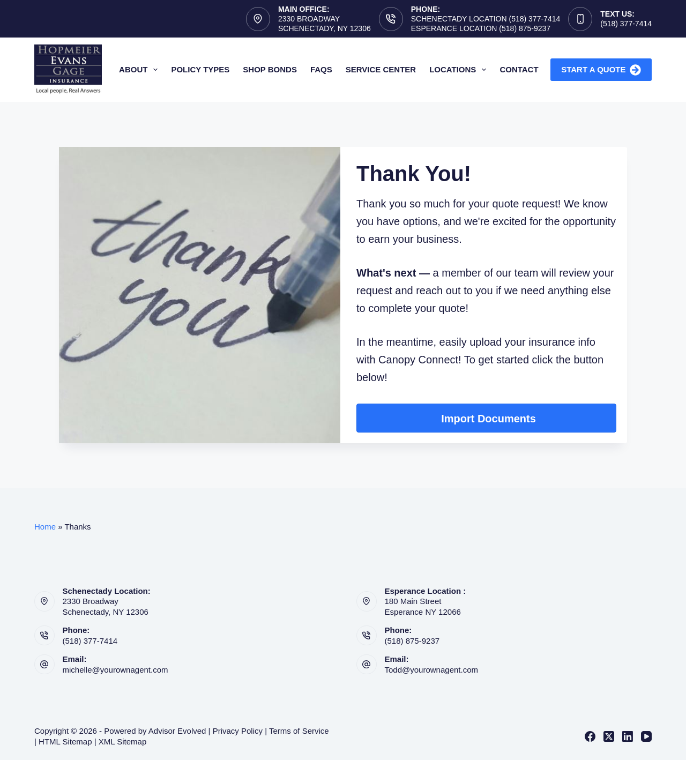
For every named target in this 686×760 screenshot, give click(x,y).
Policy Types (200, 69)
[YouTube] (646, 736)
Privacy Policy (238, 730)
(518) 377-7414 (626, 23)
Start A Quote (601, 70)
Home (45, 526)
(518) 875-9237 (412, 640)
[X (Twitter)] (608, 736)
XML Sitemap (122, 741)
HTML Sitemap (65, 741)
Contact (518, 69)
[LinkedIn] (627, 736)
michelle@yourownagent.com (115, 669)
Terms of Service (299, 730)
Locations (459, 69)
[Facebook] (590, 736)
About (140, 69)
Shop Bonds (270, 69)
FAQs (321, 69)
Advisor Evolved (177, 730)
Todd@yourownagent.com (432, 669)
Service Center (381, 69)
